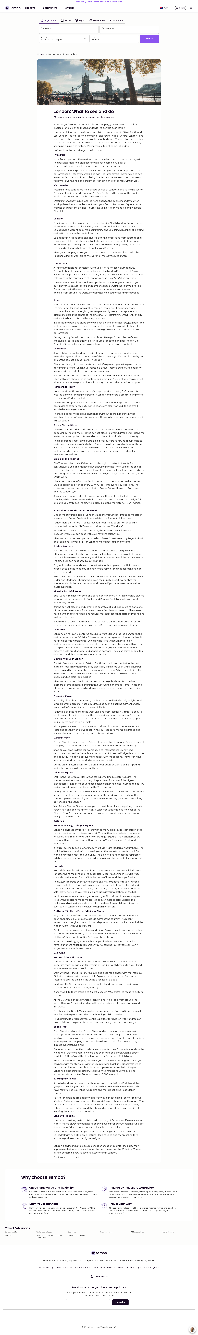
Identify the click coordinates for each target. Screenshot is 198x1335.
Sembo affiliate (126, 1267)
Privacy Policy (46, 1267)
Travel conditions (64, 1267)
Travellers (96, 37)
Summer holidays (11, 1232)
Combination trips (106, 1232)
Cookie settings (98, 1276)
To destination (108, 28)
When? (44, 37)
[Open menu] (191, 8)
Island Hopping (168, 1232)
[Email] (88, 1302)
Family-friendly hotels (76, 1235)
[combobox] (69, 30)
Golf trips (8, 1235)
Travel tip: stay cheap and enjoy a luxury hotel (49, 1236)
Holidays (31, 8)
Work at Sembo (83, 1267)
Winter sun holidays (44, 1232)
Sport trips (72, 1232)
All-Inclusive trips (137, 1232)
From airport (46, 28)
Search (149, 38)
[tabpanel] (99, 34)
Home (40, 54)
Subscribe (120, 1302)
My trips (69, 8)
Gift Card (111, 1267)
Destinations (51, 8)
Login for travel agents (147, 1267)
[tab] (49, 21)
